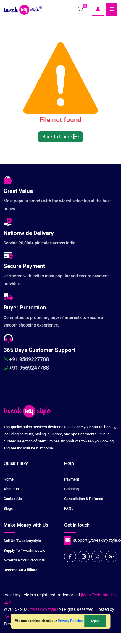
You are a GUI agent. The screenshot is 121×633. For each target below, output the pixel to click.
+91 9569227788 (26, 359)
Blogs (8, 508)
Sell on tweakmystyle (22, 540)
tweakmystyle (43, 609)
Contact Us (13, 498)
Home (9, 479)
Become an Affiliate (20, 570)
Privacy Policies (70, 621)
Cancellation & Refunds (83, 498)
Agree (95, 621)
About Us (11, 489)
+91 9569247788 (26, 368)
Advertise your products (24, 560)
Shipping (71, 489)
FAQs (68, 508)
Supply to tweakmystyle (24, 550)
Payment (71, 479)
